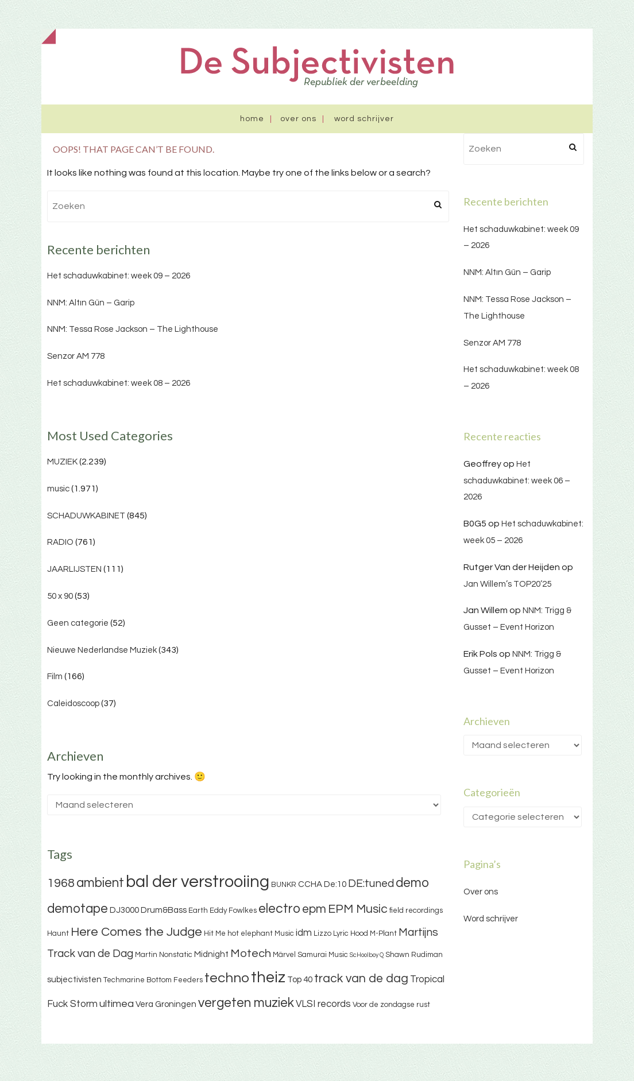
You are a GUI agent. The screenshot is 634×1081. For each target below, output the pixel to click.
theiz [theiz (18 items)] (268, 978)
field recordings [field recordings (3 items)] (416, 910)
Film (55, 676)
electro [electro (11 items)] (279, 909)
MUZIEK (62, 462)
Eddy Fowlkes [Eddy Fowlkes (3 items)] (233, 910)
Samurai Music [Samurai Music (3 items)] (322, 955)
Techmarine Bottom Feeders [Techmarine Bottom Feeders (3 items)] (153, 980)
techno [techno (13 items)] (226, 978)
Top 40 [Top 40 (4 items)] (299, 979)
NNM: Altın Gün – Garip (90, 303)
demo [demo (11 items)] (412, 883)
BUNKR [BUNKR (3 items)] (283, 885)
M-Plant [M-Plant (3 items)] (383, 933)
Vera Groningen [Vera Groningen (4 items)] (166, 1004)
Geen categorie (78, 623)
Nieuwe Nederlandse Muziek (102, 650)
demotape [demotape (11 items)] (77, 909)
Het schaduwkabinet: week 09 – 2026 (118, 276)
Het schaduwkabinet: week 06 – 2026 (516, 481)
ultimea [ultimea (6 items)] (116, 1003)
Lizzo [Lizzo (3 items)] (322, 933)
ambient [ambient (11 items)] (100, 883)
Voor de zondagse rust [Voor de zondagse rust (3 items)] (391, 1005)
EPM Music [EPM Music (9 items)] (358, 909)
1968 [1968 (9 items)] (61, 883)
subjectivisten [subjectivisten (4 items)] (74, 979)
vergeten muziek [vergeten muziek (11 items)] (246, 1003)
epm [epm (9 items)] (314, 909)
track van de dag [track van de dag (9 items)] (361, 978)
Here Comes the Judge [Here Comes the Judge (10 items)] (136, 932)
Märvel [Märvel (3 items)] (284, 955)
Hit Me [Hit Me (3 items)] (215, 933)
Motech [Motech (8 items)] (250, 953)
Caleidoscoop (73, 703)
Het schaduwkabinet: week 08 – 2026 (118, 383)
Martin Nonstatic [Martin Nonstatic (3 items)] (163, 955)
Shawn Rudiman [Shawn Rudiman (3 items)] (414, 955)
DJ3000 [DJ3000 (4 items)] (124, 910)
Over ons (298, 119)
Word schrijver (364, 119)
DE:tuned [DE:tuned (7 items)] (371, 883)
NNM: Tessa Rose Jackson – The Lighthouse (132, 329)
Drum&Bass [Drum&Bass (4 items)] (164, 910)
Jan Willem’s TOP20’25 (507, 584)
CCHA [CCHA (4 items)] (310, 884)
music (58, 489)
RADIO (60, 542)
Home (252, 119)
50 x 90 (60, 596)
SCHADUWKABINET (86, 516)
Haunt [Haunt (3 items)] (58, 933)
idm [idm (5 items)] (304, 933)
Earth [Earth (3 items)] (198, 910)
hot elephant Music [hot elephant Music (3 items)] (260, 933)
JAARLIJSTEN (74, 569)
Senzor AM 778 (76, 356)
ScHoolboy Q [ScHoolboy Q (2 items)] (367, 955)
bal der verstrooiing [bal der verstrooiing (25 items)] (197, 881)
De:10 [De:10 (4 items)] (335, 884)
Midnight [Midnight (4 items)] (211, 954)
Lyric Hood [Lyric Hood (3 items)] (350, 933)
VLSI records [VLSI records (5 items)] (323, 1004)
